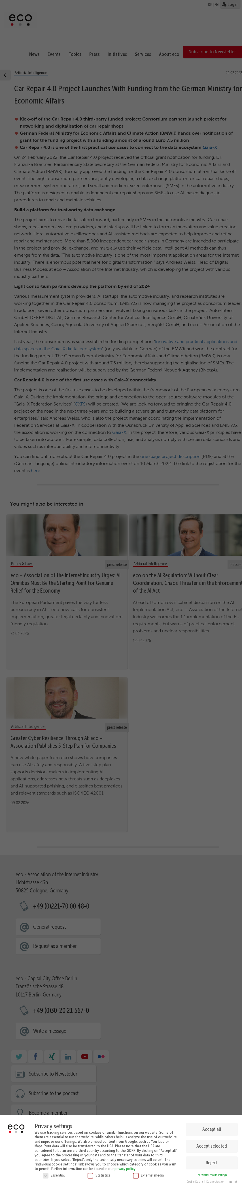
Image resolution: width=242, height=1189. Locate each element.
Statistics (99, 1173)
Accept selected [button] (211, 1144)
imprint (232, 1180)
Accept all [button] (211, 1128)
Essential (54, 1173)
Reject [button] (212, 1161)
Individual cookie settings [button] (212, 1173)
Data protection (215, 1180)
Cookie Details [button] (195, 1180)
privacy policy (124, 1167)
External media (148, 1173)
